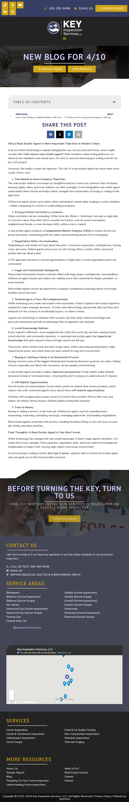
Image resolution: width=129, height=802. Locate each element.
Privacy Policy (102, 796)
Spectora (64, 799)
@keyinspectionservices (27, 627)
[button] (64, 38)
